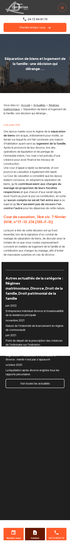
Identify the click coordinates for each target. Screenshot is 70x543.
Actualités (39, 105)
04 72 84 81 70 (38, 19)
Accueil (25, 105)
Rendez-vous (14, 538)
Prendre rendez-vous (35, 27)
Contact (35, 538)
